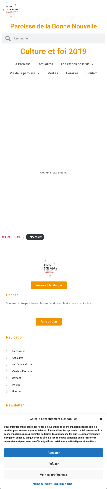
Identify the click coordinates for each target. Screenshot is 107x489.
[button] (101, 419)
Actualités (46, 64)
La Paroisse (22, 64)
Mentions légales (42, 483)
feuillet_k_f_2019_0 (13, 236)
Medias (52, 73)
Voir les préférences (53, 475)
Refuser (53, 464)
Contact (91, 73)
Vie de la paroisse (24, 73)
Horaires (72, 73)
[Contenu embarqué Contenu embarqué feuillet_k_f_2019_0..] (53, 173)
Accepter (54, 453)
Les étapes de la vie (77, 64)
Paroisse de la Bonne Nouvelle (53, 26)
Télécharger (35, 236)
